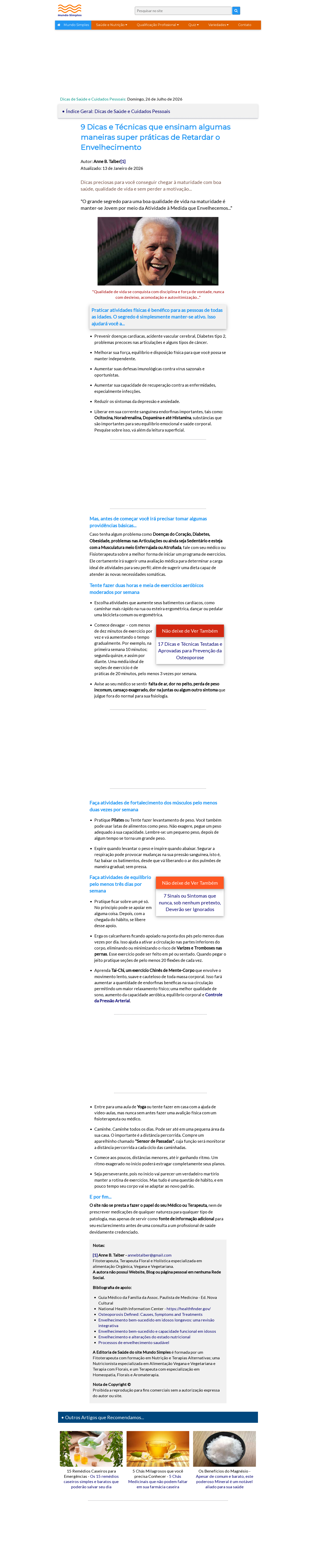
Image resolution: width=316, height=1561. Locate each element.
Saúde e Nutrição (111, 25)
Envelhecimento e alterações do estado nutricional (144, 1336)
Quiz (193, 25)
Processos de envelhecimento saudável (133, 1342)
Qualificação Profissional (158, 25)
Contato (244, 25)
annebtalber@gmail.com (150, 1255)
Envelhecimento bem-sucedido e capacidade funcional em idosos (157, 1331)
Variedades (218, 25)
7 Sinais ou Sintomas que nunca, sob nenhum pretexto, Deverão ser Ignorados (190, 902)
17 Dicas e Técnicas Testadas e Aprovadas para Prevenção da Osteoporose (190, 650)
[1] (123, 161)
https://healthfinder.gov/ (189, 1308)
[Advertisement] (158, 64)
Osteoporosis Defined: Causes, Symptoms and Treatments (150, 1314)
